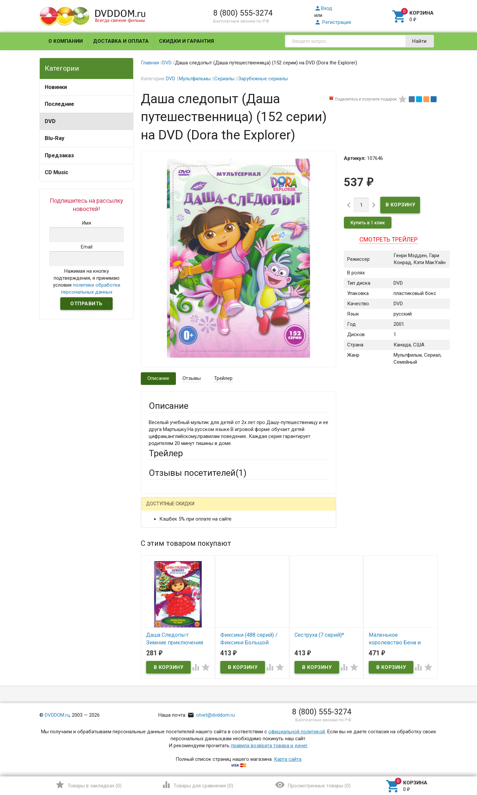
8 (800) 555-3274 (243, 13)
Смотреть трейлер (388, 239)
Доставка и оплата (121, 41)
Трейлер (223, 378)
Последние (59, 104)
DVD (50, 121)
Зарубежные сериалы (263, 79)
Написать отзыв (183, 506)
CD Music (56, 172)
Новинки (56, 87)
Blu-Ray (54, 138)
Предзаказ (59, 155)
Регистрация (332, 22)
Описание (158, 378)
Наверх (449, 763)
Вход (323, 8)
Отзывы (192, 378)
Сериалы (224, 79)
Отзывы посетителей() (197, 473)
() (88, 785)
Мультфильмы (195, 79)
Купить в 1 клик (367, 222)
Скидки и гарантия (186, 41)
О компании (65, 41)
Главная (150, 63)
